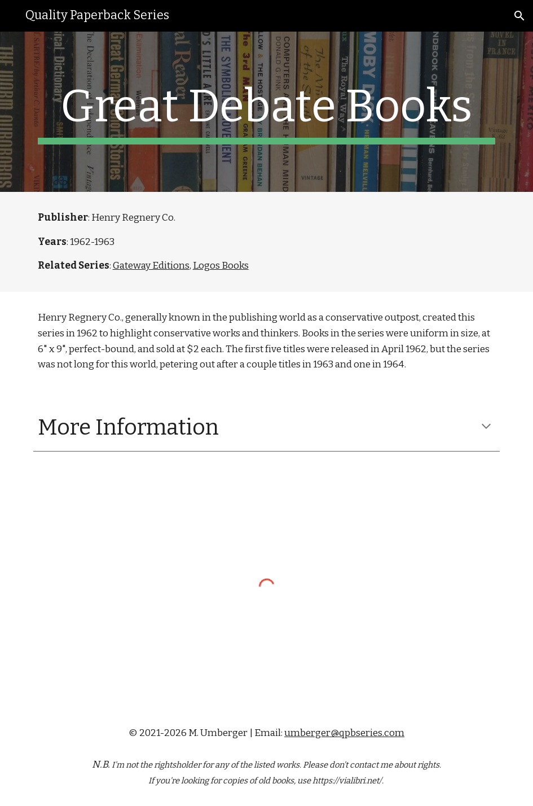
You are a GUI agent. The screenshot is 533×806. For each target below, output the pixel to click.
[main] (266, 112)
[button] (519, 15)
